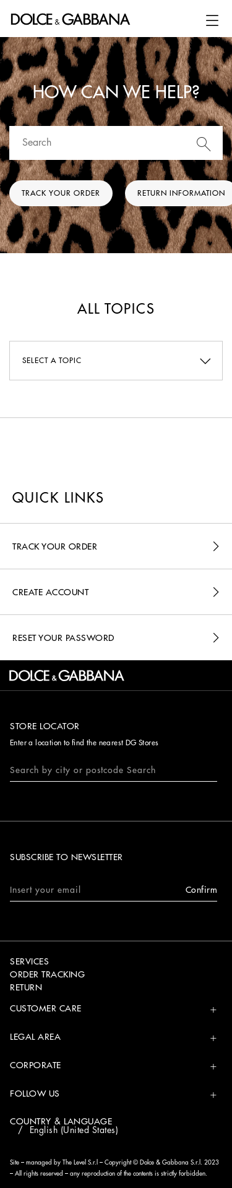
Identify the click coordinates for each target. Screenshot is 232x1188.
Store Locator (45, 726)
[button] (212, 20)
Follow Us (35, 1093)
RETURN (26, 987)
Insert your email (113, 890)
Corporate (35, 1065)
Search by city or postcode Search (83, 770)
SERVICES (29, 961)
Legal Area (35, 1036)
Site (14, 1163)
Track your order (61, 193)
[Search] (116, 143)
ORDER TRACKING (47, 974)
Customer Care (46, 1008)
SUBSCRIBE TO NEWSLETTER (66, 857)
